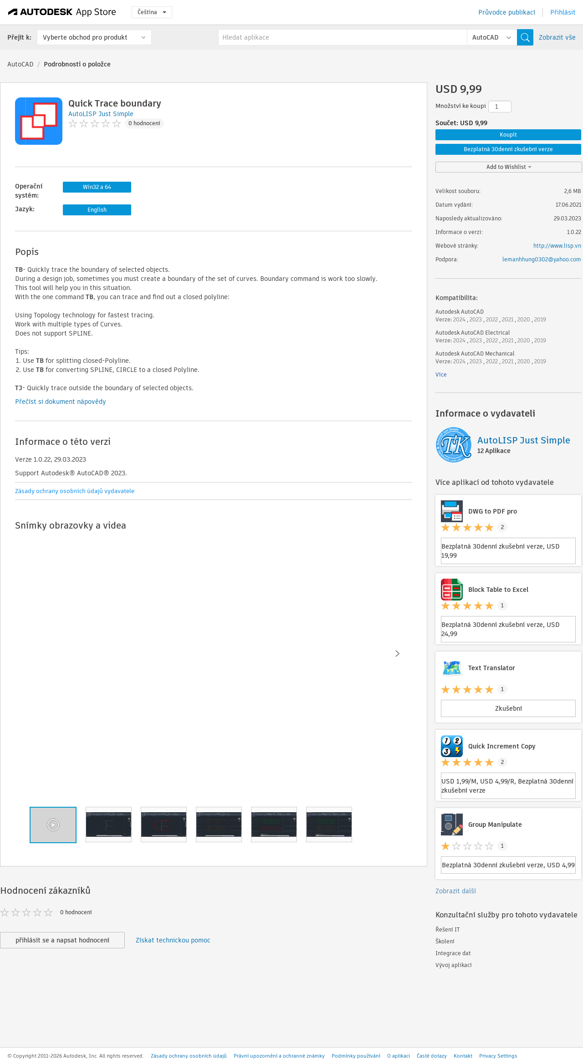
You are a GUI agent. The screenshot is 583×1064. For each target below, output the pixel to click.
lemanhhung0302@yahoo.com (541, 259)
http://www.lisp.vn (557, 245)
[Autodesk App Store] (62, 12)
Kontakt (463, 1055)
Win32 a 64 (97, 187)
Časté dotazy (432, 1055)
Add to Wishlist (509, 167)
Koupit (508, 134)
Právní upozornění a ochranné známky (279, 1055)
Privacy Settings (498, 1055)
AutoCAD (20, 64)
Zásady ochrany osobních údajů (189, 1055)
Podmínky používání (356, 1055)
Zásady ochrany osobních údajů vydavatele (74, 491)
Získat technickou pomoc (173, 940)
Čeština (152, 12)
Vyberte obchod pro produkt (85, 37)
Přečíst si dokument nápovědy (60, 401)
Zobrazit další (455, 891)
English (97, 210)
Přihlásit (563, 12)
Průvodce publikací (506, 12)
